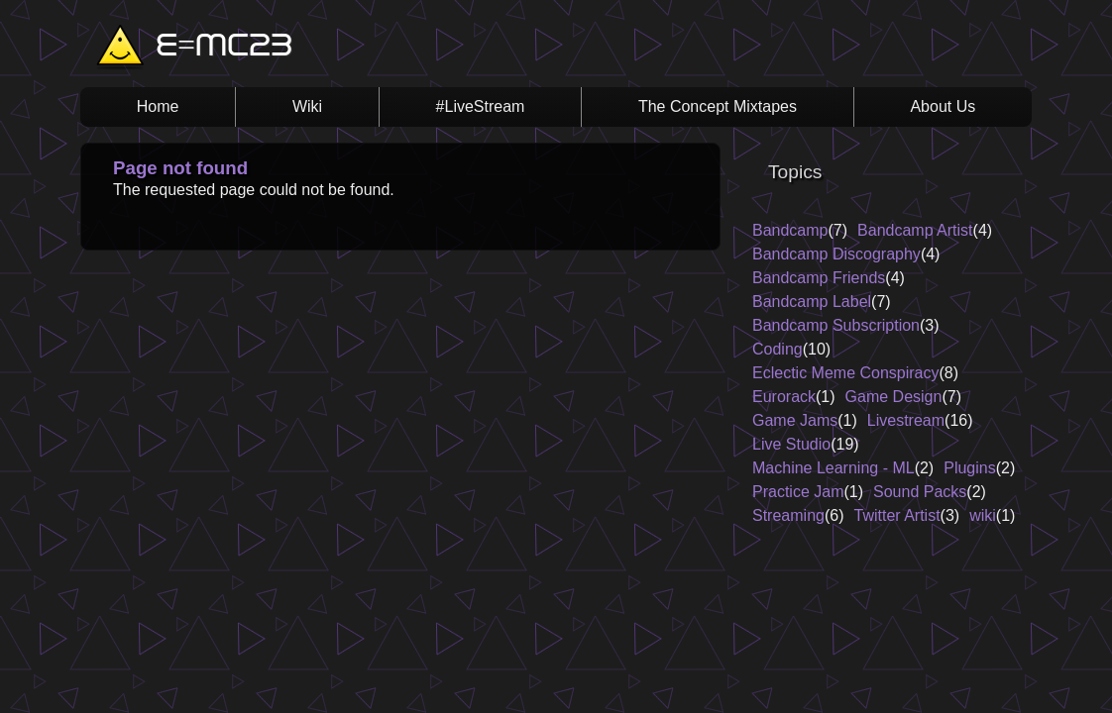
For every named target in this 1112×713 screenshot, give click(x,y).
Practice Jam (797, 491)
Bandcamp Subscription (836, 325)
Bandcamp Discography (836, 254)
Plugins (969, 467)
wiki (982, 515)
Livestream (906, 420)
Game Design (894, 396)
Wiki (307, 106)
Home (158, 106)
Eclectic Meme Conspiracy (846, 372)
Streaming (788, 515)
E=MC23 (224, 47)
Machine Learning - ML (833, 467)
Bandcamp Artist (915, 230)
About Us (942, 106)
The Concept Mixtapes (717, 106)
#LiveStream (480, 106)
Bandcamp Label (811, 301)
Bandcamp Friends (818, 277)
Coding (777, 349)
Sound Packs (919, 491)
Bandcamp (790, 230)
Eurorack (784, 396)
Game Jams (794, 420)
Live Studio (791, 444)
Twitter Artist (896, 515)
